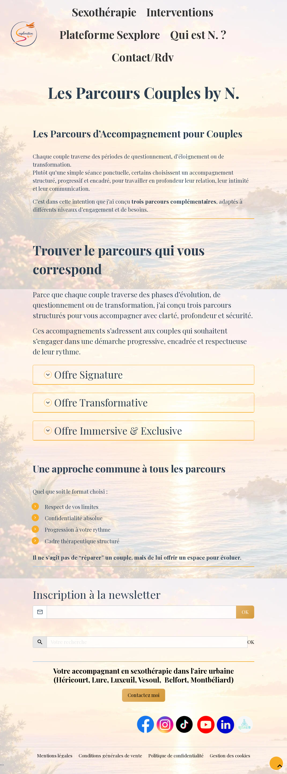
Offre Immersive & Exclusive (119, 433)
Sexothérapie (104, 12)
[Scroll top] (276, 763)
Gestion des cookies (235, 759)
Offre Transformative (100, 404)
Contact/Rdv (143, 57)
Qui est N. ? (199, 34)
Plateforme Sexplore (110, 34)
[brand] (14, 34)
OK (245, 615)
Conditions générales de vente (107, 759)
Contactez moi (144, 698)
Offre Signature (86, 375)
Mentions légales (48, 759)
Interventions (180, 12)
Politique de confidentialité (177, 759)
